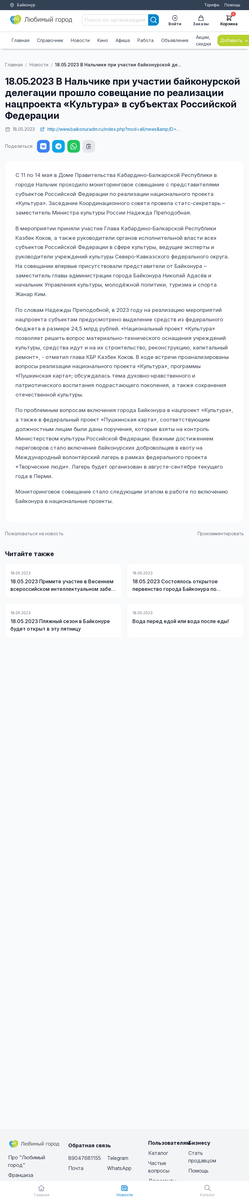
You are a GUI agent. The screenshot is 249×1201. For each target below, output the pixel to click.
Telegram (117, 1158)
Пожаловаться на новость (34, 533)
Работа (145, 40)
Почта (75, 1168)
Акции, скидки (203, 40)
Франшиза (20, 1175)
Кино (102, 40)
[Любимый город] (41, 20)
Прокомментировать (220, 533)
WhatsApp (119, 1168)
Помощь (232, 5)
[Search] (153, 20)
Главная (20, 40)
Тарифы (211, 5)
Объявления (174, 40)
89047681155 (84, 1158)
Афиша (123, 40)
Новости (80, 40)
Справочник (50, 40)
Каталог (158, 1153)
